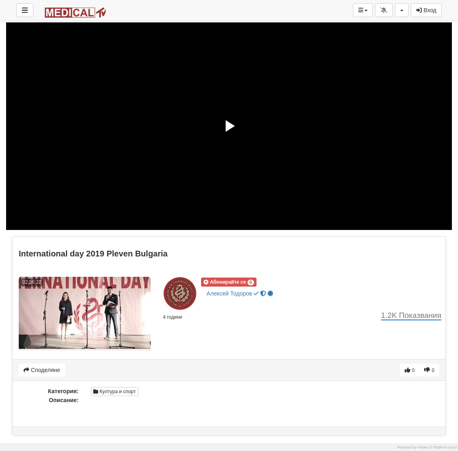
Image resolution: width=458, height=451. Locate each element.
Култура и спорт (114, 391)
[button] (228, 282)
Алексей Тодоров (240, 293)
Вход (426, 10)
